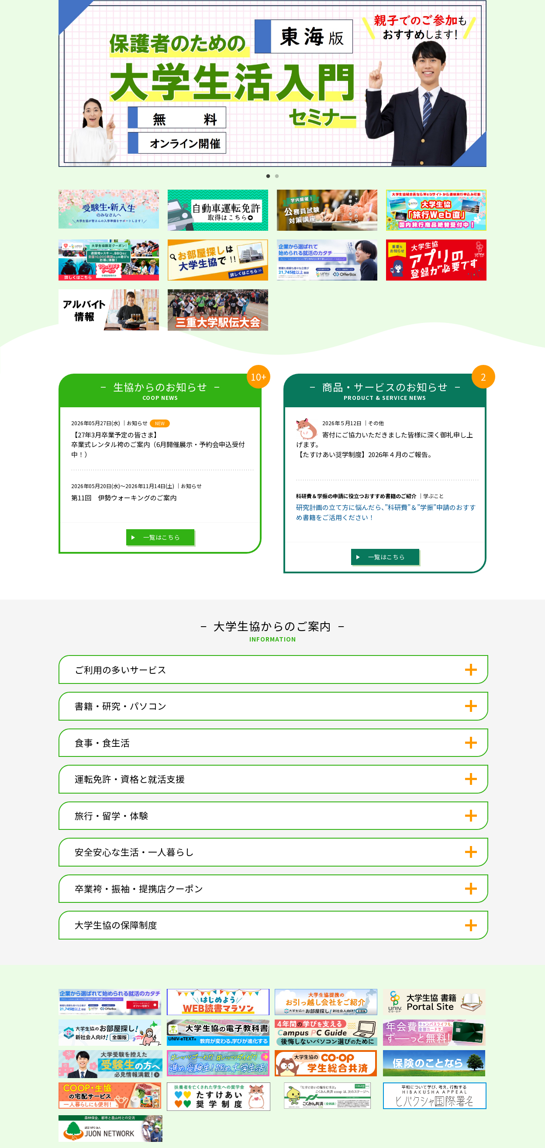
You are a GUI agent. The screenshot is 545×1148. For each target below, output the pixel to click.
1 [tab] (268, 176)
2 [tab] (276, 176)
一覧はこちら (161, 537)
